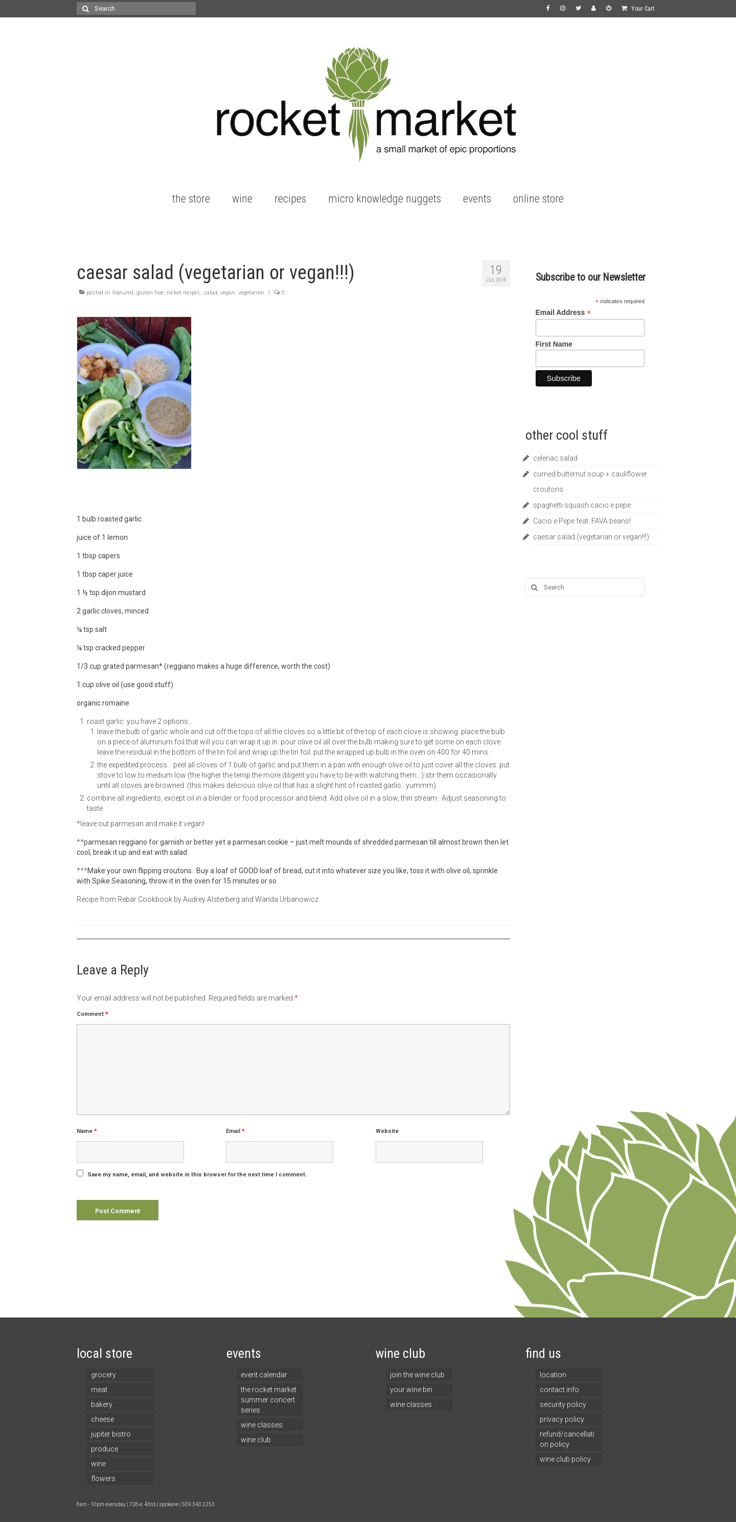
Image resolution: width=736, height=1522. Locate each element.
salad (210, 292)
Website (387, 1131)
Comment (92, 1014)
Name (87, 1131)
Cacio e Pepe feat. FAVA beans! (582, 521)
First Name (554, 344)
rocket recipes (183, 292)
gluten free (150, 292)
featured (122, 292)
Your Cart (638, 8)
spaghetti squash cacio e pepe (582, 505)
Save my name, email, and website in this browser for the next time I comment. (197, 1174)
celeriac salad (555, 458)
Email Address (563, 312)
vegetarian (251, 292)
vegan (227, 292)
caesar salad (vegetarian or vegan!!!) (591, 537)
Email (235, 1131)
